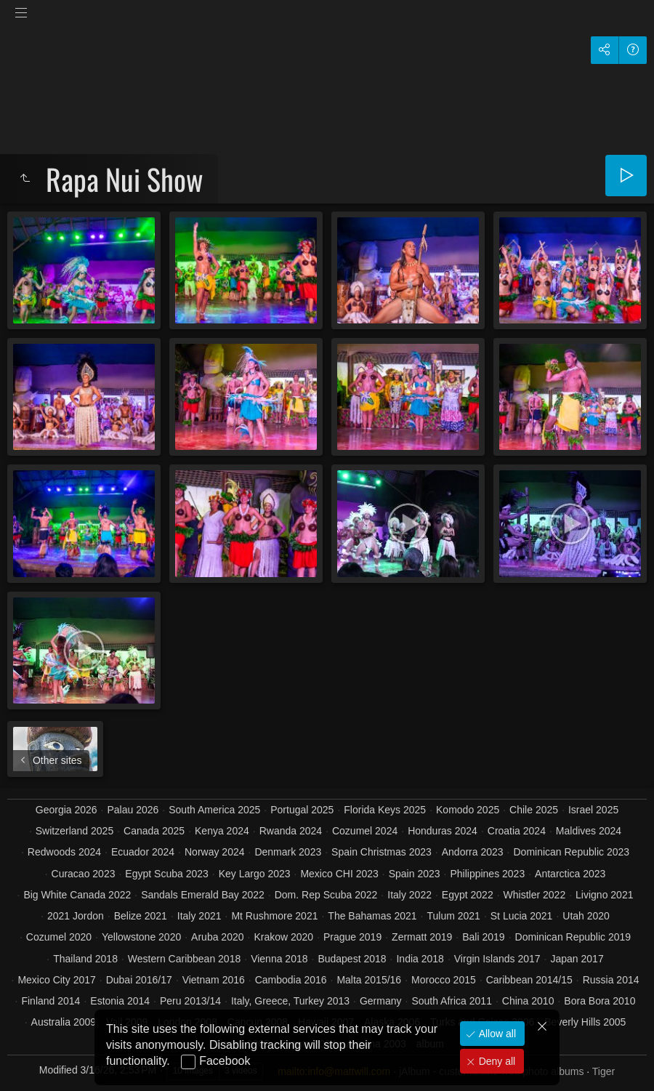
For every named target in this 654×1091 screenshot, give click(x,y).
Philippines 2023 (487, 873)
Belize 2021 (140, 916)
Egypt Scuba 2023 (166, 873)
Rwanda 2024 (290, 831)
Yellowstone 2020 (141, 937)
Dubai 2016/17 (139, 980)
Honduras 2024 (442, 831)
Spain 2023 (414, 873)
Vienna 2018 (279, 959)
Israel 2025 (593, 810)
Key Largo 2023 (255, 873)
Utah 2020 (586, 916)
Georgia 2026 (66, 810)
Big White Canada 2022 (77, 895)
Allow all (496, 1033)
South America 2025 (214, 810)
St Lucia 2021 (521, 916)
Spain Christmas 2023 (381, 852)
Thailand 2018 (85, 959)
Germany (381, 1001)
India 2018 (419, 959)
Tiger (603, 1071)
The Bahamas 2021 (372, 916)
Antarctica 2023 (570, 873)
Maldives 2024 (588, 831)
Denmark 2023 (287, 852)
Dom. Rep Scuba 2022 (326, 895)
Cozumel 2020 (59, 937)
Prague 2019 (352, 937)
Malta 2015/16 (368, 980)
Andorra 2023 (473, 852)
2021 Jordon (75, 916)
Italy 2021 (199, 916)
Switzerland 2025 (74, 831)
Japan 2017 (577, 959)
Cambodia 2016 (291, 980)
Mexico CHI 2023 (339, 873)
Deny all (495, 1061)
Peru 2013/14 (190, 1001)
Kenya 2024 (222, 831)
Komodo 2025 (467, 810)
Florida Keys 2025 (385, 810)
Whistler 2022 (535, 895)
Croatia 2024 (517, 831)
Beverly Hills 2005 (585, 1022)
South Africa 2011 (451, 1001)
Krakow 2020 (283, 937)
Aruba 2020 (217, 937)
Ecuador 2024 (142, 852)
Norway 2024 (215, 852)
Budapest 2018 (352, 959)
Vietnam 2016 (213, 980)
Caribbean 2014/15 (529, 980)
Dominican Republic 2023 (571, 852)
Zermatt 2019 (422, 937)
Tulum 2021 (453, 916)
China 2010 (528, 1001)
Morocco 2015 (443, 980)
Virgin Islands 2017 (497, 959)
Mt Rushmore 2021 (274, 916)
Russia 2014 (611, 980)
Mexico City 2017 (56, 980)
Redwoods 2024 (64, 852)
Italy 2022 (409, 895)
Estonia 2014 (120, 1001)
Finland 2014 (50, 1001)
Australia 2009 (64, 1022)
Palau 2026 (133, 810)
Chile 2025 (533, 810)
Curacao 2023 (84, 873)
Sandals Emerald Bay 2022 (203, 895)
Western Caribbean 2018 (184, 959)
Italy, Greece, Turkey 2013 (290, 1001)
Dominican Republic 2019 (573, 937)
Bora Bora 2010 (599, 1001)
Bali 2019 (483, 937)
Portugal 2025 (302, 810)
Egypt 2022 (467, 895)
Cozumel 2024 (364, 831)
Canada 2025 (154, 831)
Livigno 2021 (604, 895)
